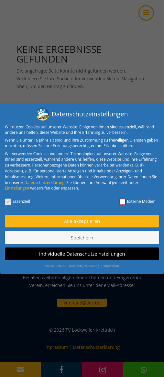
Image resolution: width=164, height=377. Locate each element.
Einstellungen (17, 185)
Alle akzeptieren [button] (82, 217)
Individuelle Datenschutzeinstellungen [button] (82, 250)
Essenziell (17, 198)
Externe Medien (137, 198)
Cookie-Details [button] (55, 263)
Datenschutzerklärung (44, 179)
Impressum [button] (111, 263)
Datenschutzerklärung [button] (84, 263)
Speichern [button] (82, 234)
